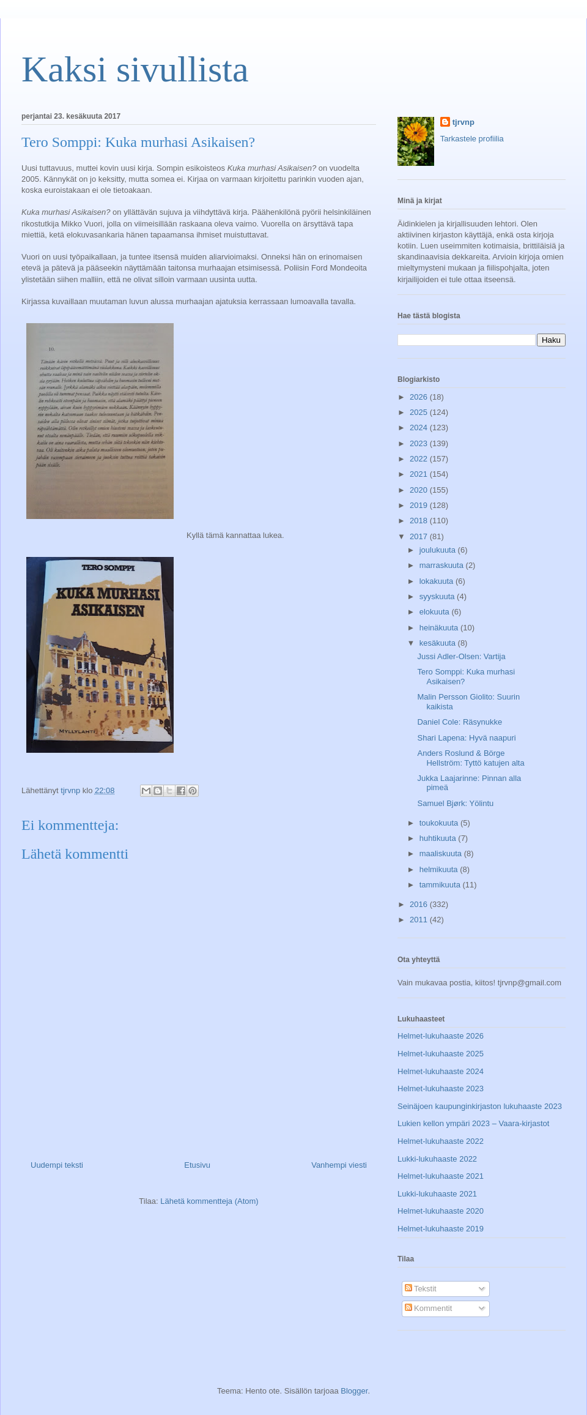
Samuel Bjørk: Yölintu (455, 803)
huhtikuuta (439, 838)
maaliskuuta (441, 853)
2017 (420, 536)
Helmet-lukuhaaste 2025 (440, 1053)
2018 (420, 520)
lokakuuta (437, 581)
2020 (420, 490)
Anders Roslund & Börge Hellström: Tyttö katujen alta (470, 758)
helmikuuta (439, 869)
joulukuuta (438, 549)
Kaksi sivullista (135, 69)
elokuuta (435, 611)
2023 (420, 443)
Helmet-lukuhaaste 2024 (440, 1071)
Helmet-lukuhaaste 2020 (440, 1210)
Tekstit (421, 1288)
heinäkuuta (439, 627)
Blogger (354, 1390)
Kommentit (428, 1308)
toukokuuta (439, 822)
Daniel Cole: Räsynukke (459, 721)
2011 (420, 919)
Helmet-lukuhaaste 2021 (440, 1176)
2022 (420, 458)
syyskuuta (438, 596)
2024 (420, 427)
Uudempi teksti (57, 1165)
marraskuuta (442, 565)
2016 (420, 904)
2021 (420, 474)
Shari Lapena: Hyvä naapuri (466, 737)
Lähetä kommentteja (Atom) (209, 1201)
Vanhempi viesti (339, 1165)
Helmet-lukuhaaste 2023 (440, 1088)
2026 (420, 396)
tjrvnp (463, 122)
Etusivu (197, 1165)
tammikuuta (441, 884)
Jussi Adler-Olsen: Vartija (461, 656)
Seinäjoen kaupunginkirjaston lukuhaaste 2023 (479, 1106)
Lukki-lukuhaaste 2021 (437, 1193)
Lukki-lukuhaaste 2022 (437, 1158)
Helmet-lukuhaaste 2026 (440, 1035)
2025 (420, 412)
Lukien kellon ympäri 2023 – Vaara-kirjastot (473, 1123)
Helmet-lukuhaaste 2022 (440, 1141)
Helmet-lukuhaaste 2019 (440, 1228)
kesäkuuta (438, 643)
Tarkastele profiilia (472, 138)
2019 (420, 505)
